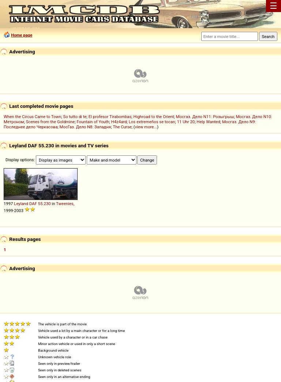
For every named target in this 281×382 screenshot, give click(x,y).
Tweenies (65, 203)
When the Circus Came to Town (32, 116)
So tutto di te (74, 116)
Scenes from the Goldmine (50, 121)
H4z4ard (119, 121)
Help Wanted (208, 121)
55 (40, 203)
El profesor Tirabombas (110, 116)
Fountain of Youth (92, 121)
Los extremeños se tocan (152, 121)
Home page (21, 35)
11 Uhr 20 (186, 121)
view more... (146, 126)
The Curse (122, 126)
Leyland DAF (25, 203)
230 (47, 203)
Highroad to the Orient (154, 116)
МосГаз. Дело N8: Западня (85, 126)
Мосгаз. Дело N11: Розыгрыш (205, 116)
